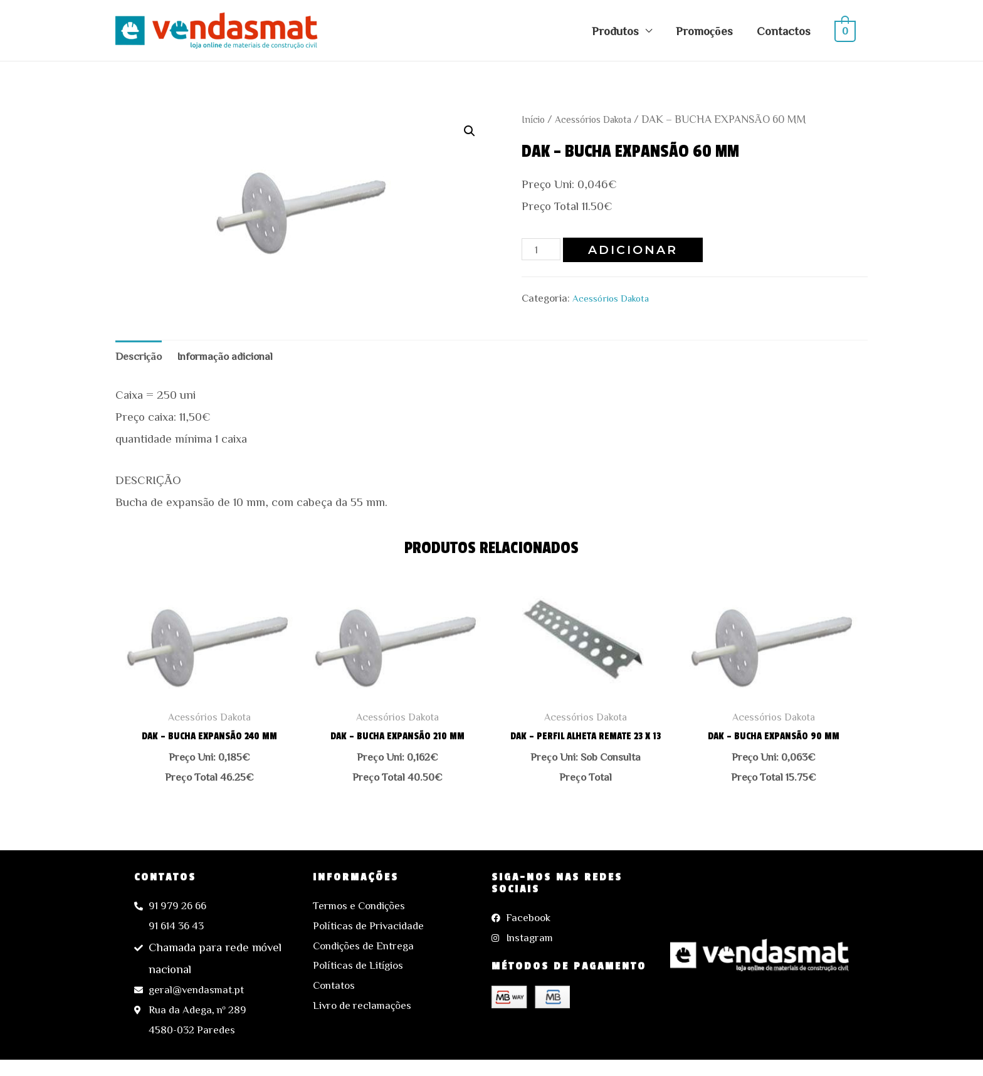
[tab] (141, 357)
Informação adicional (235, 358)
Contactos (784, 30)
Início (535, 118)
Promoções (704, 30)
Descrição (141, 358)
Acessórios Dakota (602, 118)
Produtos (615, 30)
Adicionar (637, 250)
